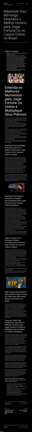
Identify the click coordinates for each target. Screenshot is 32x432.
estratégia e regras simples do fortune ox (14, 346)
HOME (19, 3)
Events (27, 3)
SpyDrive (6, 3)
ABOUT (23, 3)
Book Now (1, 431)
